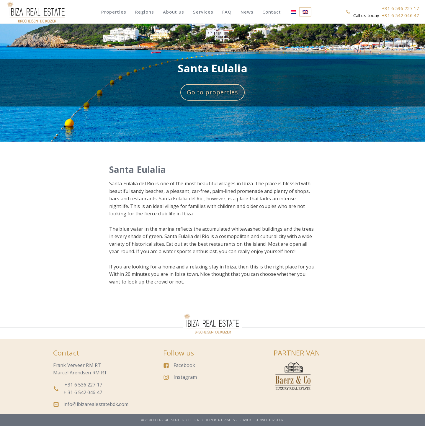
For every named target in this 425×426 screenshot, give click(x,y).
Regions (144, 12)
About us (173, 12)
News (247, 12)
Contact (271, 12)
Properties (113, 12)
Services (203, 12)
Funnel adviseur (270, 420)
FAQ (227, 12)
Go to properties (212, 92)
